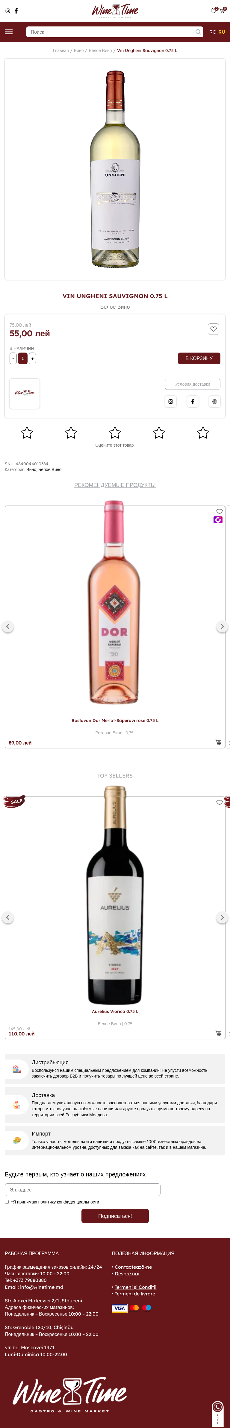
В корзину (199, 358)
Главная (61, 50)
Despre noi (127, 1274)
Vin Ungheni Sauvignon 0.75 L (147, 50)
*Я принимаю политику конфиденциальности (55, 1202)
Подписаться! (115, 1215)
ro (213, 32)
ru (221, 32)
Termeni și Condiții (135, 1287)
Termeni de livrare (135, 1294)
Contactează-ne (133, 1267)
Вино (79, 50)
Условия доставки (192, 384)
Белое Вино (100, 50)
